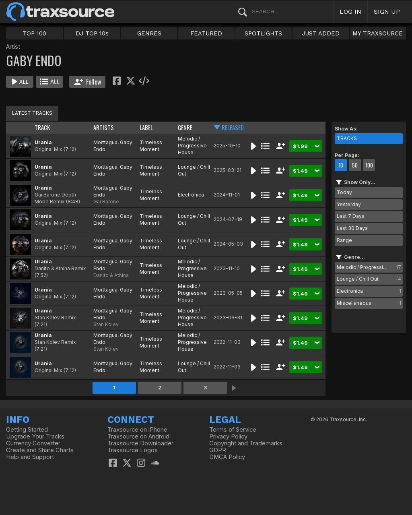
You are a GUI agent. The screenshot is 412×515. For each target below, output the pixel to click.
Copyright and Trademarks (245, 443)
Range (344, 240)
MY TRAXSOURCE (377, 33)
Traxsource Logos (132, 450)
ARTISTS (103, 127)
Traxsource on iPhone (137, 429)
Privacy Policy (228, 436)
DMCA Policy (227, 457)
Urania (43, 142)
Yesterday (349, 204)
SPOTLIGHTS (263, 33)
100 (369, 165)
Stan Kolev (106, 324)
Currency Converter (33, 443)
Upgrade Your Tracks (35, 436)
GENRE (185, 127)
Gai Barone (106, 202)
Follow (87, 82)
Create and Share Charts (40, 450)
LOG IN (350, 11)
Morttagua (105, 142)
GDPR (217, 450)
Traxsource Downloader (140, 443)
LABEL (146, 127)
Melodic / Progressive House (192, 145)
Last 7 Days (351, 216)
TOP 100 (34, 33)
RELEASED (233, 127)
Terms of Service (232, 429)
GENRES (149, 33)
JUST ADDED (321, 33)
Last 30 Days (352, 228)
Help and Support (30, 457)
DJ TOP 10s (92, 33)
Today (344, 192)
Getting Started (27, 429)
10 (340, 165)
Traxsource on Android (138, 436)
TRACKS (347, 138)
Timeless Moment (151, 145)
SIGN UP (387, 11)
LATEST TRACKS (32, 113)
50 (355, 165)
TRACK (42, 127)
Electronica (191, 195)
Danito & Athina (111, 275)
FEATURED (206, 33)
